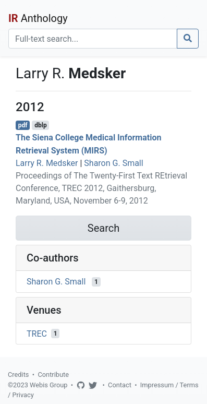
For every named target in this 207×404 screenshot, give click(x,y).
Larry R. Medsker (47, 163)
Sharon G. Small (113, 163)
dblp (40, 125)
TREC (37, 333)
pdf (23, 125)
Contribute (53, 374)
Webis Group (49, 385)
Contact (119, 385)
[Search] (92, 39)
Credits (18, 374)
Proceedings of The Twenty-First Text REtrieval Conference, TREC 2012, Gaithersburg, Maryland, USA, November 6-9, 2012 (101, 188)
